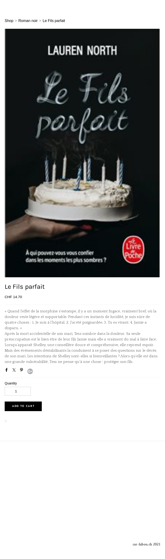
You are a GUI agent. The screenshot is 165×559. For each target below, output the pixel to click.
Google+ (30, 371)
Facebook (7, 371)
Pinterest (22, 371)
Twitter (15, 371)
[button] (23, 406)
